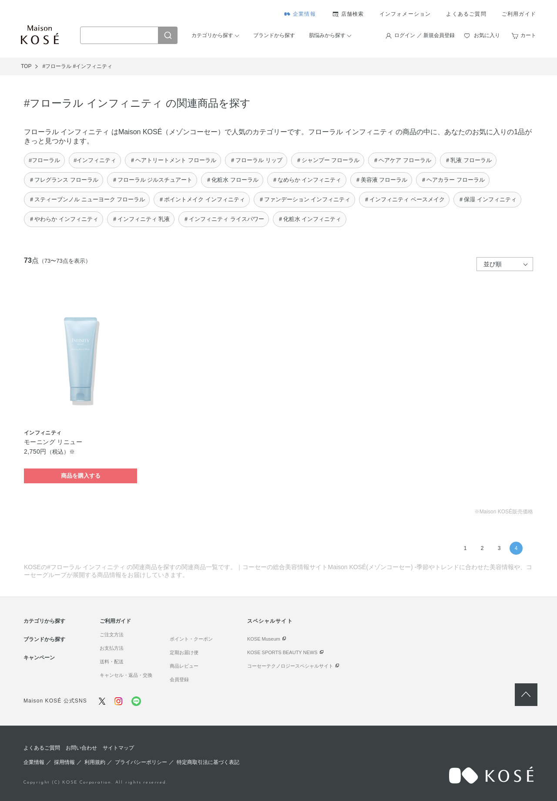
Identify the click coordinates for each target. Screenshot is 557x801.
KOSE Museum (263, 638)
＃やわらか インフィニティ (63, 219)
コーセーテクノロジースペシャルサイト (290, 666)
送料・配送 (112, 661)
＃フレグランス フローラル (63, 179)
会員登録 (179, 679)
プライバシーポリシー (141, 762)
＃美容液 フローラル (381, 179)
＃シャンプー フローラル (328, 160)
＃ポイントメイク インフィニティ (201, 199)
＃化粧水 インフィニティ (310, 219)
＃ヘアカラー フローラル (453, 179)
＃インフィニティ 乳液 (141, 219)
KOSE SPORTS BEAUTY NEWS (282, 652)
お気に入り (487, 35)
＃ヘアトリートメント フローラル (173, 160)
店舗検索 (352, 14)
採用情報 (64, 762)
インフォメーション (405, 14)
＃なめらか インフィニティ (307, 179)
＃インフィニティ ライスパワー (223, 219)
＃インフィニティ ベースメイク (404, 199)
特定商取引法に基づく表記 (208, 762)
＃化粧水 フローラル (232, 179)
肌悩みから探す (327, 35)
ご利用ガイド (519, 14)
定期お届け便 (184, 652)
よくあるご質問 (466, 14)
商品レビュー (184, 666)
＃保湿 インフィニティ (487, 199)
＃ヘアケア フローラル (402, 160)
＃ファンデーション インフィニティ (304, 199)
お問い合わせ (81, 748)
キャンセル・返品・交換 (126, 675)
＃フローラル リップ (256, 160)
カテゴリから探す (212, 35)
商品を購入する (81, 475)
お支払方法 (112, 648)
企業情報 (304, 14)
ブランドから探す (274, 35)
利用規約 (94, 762)
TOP (26, 66)
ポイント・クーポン (191, 638)
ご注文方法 (112, 634)
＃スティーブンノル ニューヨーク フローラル (87, 199)
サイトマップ (118, 748)
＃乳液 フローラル (468, 160)
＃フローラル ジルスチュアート (152, 179)
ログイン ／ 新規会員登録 (424, 35)
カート (528, 35)
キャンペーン (39, 658)
